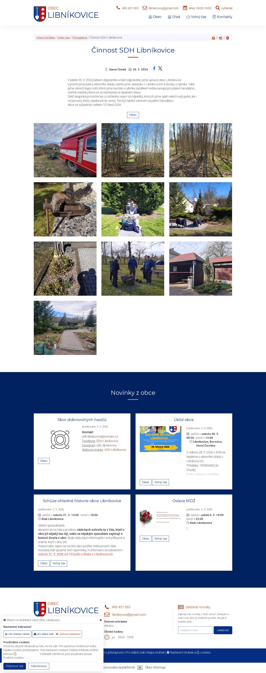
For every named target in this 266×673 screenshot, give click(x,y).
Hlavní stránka (45, 37)
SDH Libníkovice (107, 441)
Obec (155, 17)
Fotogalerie (79, 37)
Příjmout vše (14, 666)
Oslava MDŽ (184, 501)
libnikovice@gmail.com (164, 8)
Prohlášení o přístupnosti (107, 652)
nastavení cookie (26, 654)
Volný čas (196, 17)
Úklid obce (184, 419)
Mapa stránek (156, 652)
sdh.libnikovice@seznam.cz (100, 436)
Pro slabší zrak (135, 652)
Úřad (174, 17)
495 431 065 (130, 8)
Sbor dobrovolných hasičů (82, 419)
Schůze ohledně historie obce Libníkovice (82, 501)
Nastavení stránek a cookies (189, 652)
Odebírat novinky (198, 607)
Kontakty (222, 17)
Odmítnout (39, 666)
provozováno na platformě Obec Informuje (133, 668)
